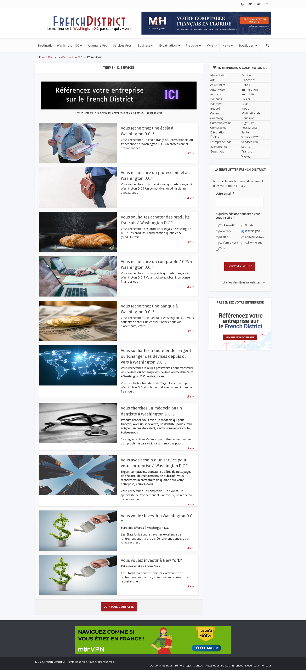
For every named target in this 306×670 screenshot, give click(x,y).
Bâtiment (216, 104)
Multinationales (251, 113)
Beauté (215, 108)
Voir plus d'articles (119, 606)
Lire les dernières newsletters (244, 280)
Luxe (244, 104)
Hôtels (245, 85)
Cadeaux (216, 113)
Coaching (216, 118)
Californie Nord (228, 242)
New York (225, 231)
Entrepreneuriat (220, 142)
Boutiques (246, 45)
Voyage (246, 156)
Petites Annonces (232, 665)
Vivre (210, 45)
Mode (245, 108)
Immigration (249, 89)
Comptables (218, 128)
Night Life (247, 123)
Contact (198, 665)
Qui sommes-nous (161, 665)
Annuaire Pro (97, 45)
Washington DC (254, 231)
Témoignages (183, 665)
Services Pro (249, 142)
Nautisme (247, 118)
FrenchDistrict (48, 57)
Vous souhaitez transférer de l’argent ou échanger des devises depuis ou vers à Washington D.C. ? (156, 356)
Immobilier (248, 94)
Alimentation (218, 75)
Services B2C (250, 137)
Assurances (218, 85)
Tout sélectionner (229, 225)
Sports (245, 147)
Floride (249, 225)
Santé (245, 132)
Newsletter (212, 665)
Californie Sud (253, 242)
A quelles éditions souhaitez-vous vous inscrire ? (238, 216)
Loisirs (245, 99)
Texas (223, 248)
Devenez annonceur (258, 665)
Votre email (225, 194)
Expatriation (168, 45)
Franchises (248, 80)
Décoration (217, 132)
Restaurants (249, 128)
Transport (248, 151)
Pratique (192, 45)
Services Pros (122, 45)
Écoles (214, 137)
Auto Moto (217, 89)
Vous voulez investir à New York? (152, 559)
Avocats (215, 94)
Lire (190, 153)
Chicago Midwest (254, 237)
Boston (223, 237)
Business (144, 45)
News (226, 45)
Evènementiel (219, 147)
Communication (221, 123)
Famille (246, 75)
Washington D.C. (72, 57)
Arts (213, 80)
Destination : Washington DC (58, 45)
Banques (216, 99)
